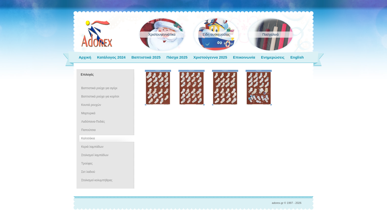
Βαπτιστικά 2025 (145, 57)
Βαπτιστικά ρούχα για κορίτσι (100, 96)
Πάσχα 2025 (176, 57)
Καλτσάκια (88, 138)
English (297, 57)
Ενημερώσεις (273, 57)
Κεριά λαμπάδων (92, 146)
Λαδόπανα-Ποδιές (93, 121)
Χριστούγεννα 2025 (210, 57)
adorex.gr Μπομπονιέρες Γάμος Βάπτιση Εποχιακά (97, 34)
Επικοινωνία (244, 57)
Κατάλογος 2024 (111, 57)
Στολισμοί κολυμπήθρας (96, 180)
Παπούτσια (88, 130)
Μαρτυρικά (88, 113)
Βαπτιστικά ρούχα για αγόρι (99, 88)
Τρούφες (87, 163)
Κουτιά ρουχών (91, 105)
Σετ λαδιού (88, 172)
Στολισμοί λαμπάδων (94, 155)
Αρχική (85, 57)
